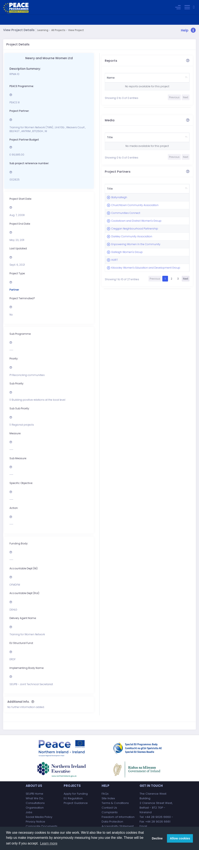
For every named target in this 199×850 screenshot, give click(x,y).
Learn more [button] (48, 843)
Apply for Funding (76, 794)
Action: (13, 508)
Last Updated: (18, 248)
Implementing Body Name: (26, 668)
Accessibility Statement (118, 826)
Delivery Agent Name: (22, 618)
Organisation (35, 808)
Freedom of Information (118, 817)
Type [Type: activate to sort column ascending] (135, 137)
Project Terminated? (22, 298)
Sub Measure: (18, 458)
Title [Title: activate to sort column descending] (110, 137)
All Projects (58, 30)
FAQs (105, 794)
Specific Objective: (21, 483)
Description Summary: (25, 69)
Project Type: (17, 273)
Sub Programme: (20, 334)
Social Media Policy (39, 817)
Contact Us (109, 808)
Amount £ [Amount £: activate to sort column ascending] (161, 190)
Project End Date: (20, 223)
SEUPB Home (34, 794)
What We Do (34, 798)
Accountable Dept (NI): (23, 568)
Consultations (35, 803)
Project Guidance (76, 803)
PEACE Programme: (21, 86)
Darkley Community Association (119, 285)
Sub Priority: (16, 383)
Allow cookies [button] (180, 838)
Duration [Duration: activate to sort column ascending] (163, 137)
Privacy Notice (35, 822)
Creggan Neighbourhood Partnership (121, 270)
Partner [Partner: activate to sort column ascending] (140, 190)
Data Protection (112, 822)
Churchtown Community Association (119, 220)
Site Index (108, 798)
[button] (188, 30)
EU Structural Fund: (21, 643)
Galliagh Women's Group (117, 316)
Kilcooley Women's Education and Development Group (120, 351)
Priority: (13, 358)
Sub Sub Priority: (19, 408)
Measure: (15, 433)
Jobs (29, 812)
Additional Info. (18, 702)
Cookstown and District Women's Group (121, 253)
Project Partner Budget (24, 139)
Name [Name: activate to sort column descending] (111, 77)
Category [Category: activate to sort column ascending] (156, 77)
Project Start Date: (20, 199)
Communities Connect (120, 235)
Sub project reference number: (29, 163)
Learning (42, 30)
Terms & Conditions (115, 803)
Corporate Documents (41, 826)
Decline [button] (157, 838)
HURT (114, 332)
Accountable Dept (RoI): (24, 593)
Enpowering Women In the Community (120, 301)
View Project (76, 30)
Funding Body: (18, 543)
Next (185, 370)
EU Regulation (73, 798)
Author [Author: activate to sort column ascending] (176, 77)
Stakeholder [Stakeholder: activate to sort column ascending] (132, 77)
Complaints (110, 812)
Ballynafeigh (119, 205)
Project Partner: (19, 111)
